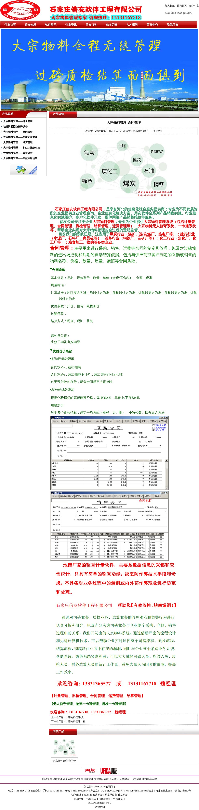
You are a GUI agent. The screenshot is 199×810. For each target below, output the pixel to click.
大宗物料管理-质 (75, 717)
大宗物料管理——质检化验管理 (20, 137)
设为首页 (182, 5)
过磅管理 (78, 779)
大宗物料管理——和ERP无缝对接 (21, 147)
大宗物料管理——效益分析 (17, 153)
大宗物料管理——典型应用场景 (20, 158)
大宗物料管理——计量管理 (17, 121)
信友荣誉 (111, 24)
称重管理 (88, 779)
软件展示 (50, 24)
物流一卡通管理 (133, 779)
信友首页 (10, 24)
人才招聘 (132, 24)
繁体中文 (194, 5)
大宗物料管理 (101, 779)
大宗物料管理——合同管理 (17, 131)
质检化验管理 (149, 779)
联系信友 (172, 24)
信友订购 (91, 24)
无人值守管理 (116, 779)
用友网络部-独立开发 (116, 794)
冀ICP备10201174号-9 (99, 802)
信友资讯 (71, 24)
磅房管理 (57, 779)
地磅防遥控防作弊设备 (15, 126)
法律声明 (99, 807)
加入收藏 (170, 5)
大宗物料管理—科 (75, 721)
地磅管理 (47, 779)
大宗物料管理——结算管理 (17, 142)
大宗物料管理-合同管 (64, 760)
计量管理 (68, 779)
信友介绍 (30, 24)
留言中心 (152, 24)
